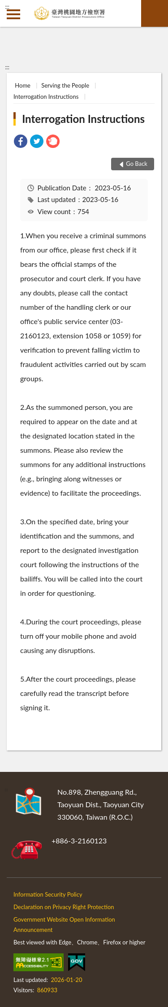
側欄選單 (13, 14)
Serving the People (65, 85)
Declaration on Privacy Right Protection (63, 906)
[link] (20, 142)
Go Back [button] (136, 163)
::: (7, 6)
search (154, 13)
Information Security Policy (47, 894)
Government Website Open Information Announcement (64, 924)
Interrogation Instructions (45, 96)
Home (22, 85)
